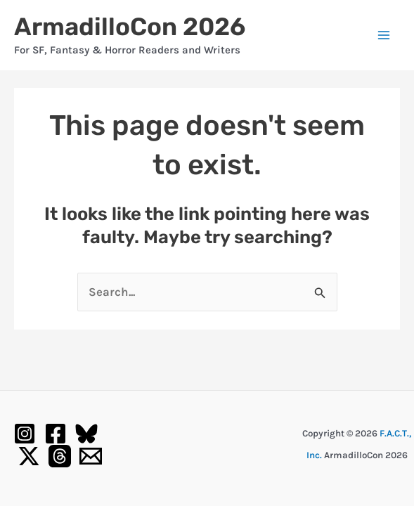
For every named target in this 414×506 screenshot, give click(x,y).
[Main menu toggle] (384, 35)
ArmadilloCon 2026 (129, 26)
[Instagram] (24, 433)
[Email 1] (90, 456)
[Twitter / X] (29, 456)
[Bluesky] (86, 433)
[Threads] (59, 456)
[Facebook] (55, 433)
